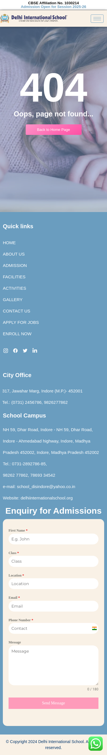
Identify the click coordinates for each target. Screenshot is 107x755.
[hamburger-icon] (97, 19)
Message (15, 642)
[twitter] (25, 350)
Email (14, 598)
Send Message (53, 703)
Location (16, 575)
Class (14, 553)
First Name (18, 530)
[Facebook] (15, 350)
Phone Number (21, 620)
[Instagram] (5, 350)
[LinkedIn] (35, 350)
